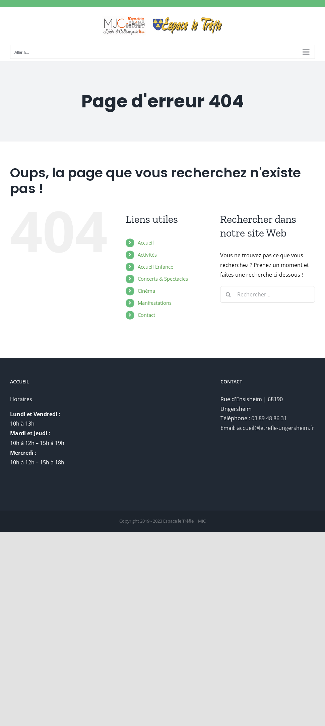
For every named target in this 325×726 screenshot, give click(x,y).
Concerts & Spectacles (163, 278)
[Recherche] (228, 294)
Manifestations (155, 302)
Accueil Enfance (155, 266)
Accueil (146, 242)
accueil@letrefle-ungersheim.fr (275, 428)
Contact (146, 314)
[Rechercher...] (267, 294)
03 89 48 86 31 (269, 418)
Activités (147, 254)
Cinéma (146, 290)
